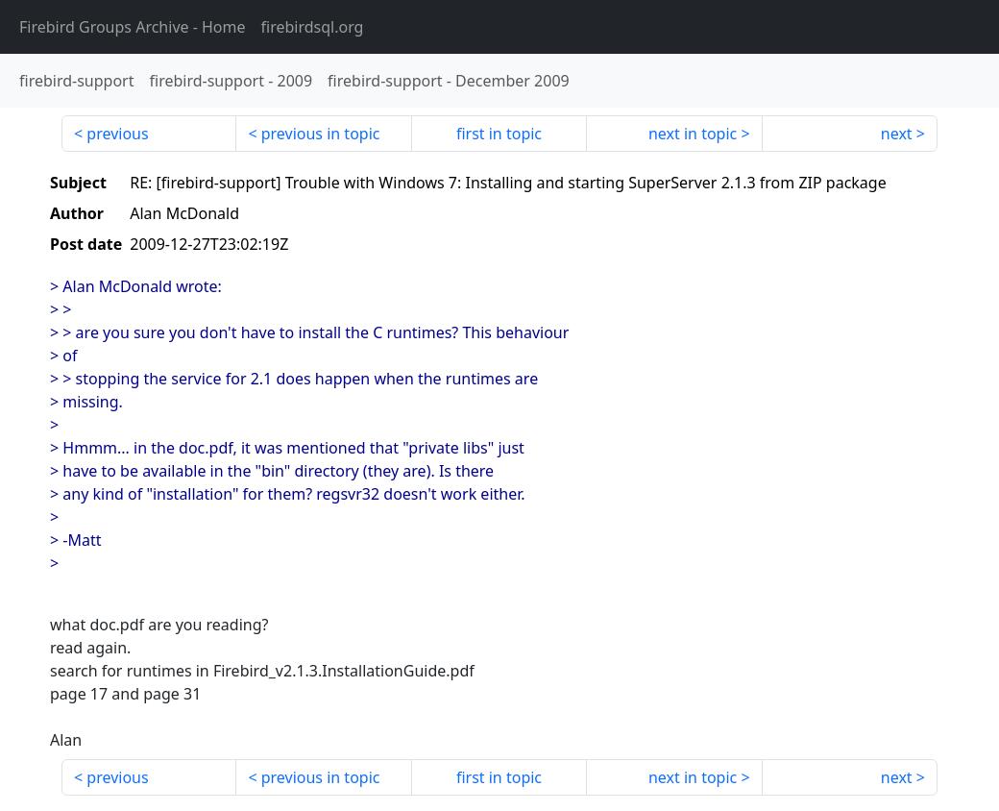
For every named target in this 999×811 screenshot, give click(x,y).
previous (117, 133)
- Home (132, 26)
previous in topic (320, 133)
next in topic (692, 133)
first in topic (499, 133)
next (897, 133)
